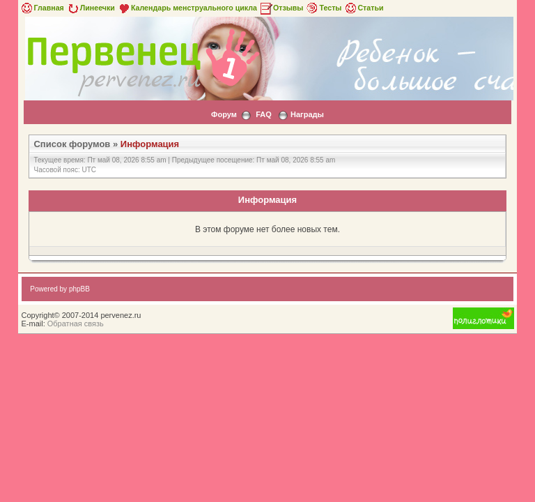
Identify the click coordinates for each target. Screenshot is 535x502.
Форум (224, 114)
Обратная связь (75, 323)
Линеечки (90, 7)
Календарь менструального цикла (187, 7)
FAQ (264, 114)
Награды (307, 114)
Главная (41, 7)
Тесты (323, 7)
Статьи (363, 7)
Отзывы (281, 7)
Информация (150, 144)
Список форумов (71, 144)
